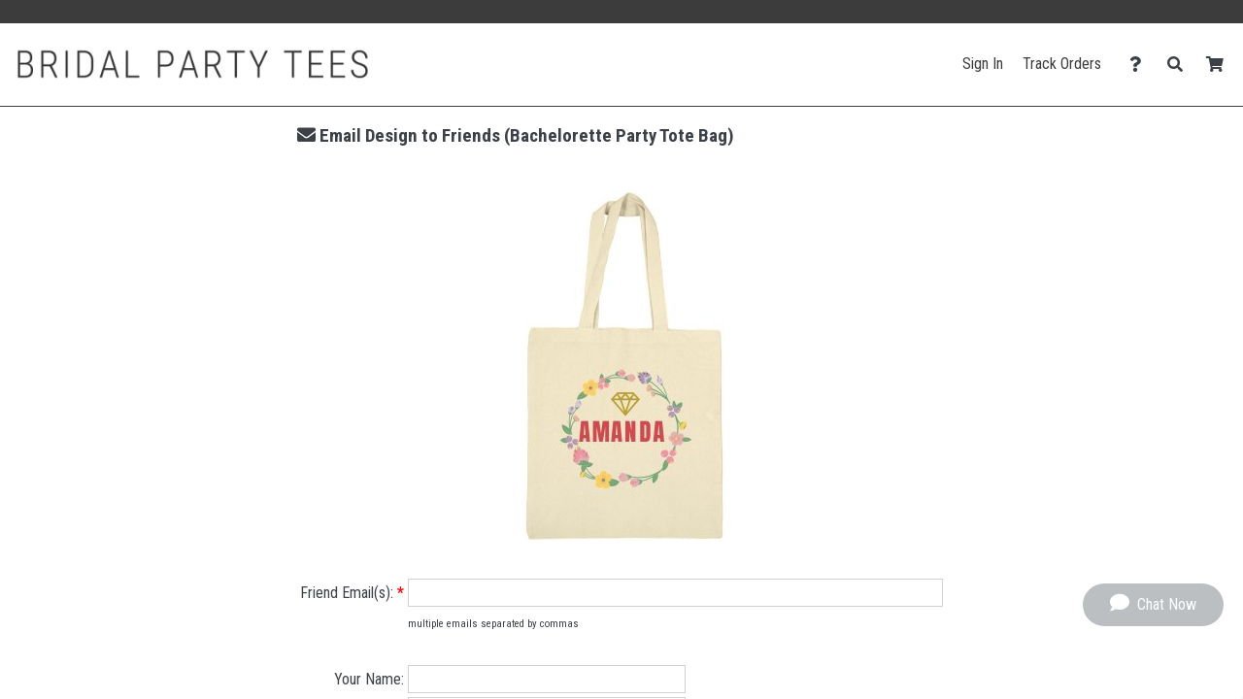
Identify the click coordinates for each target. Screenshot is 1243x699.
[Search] (1180, 65)
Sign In (982, 63)
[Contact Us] (1140, 65)
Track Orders (1062, 63)
